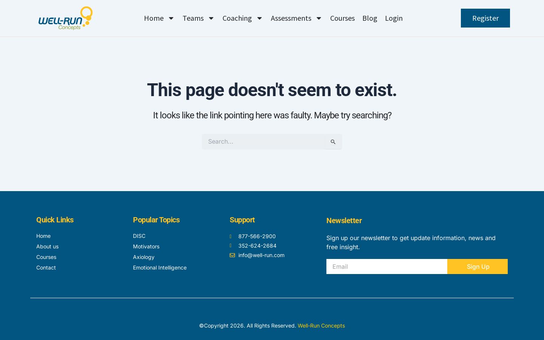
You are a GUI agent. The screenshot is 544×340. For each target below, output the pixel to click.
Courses (342, 18)
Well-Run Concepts (321, 325)
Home (159, 18)
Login (394, 18)
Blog (369, 18)
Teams (198, 18)
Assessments (297, 18)
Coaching (243, 18)
